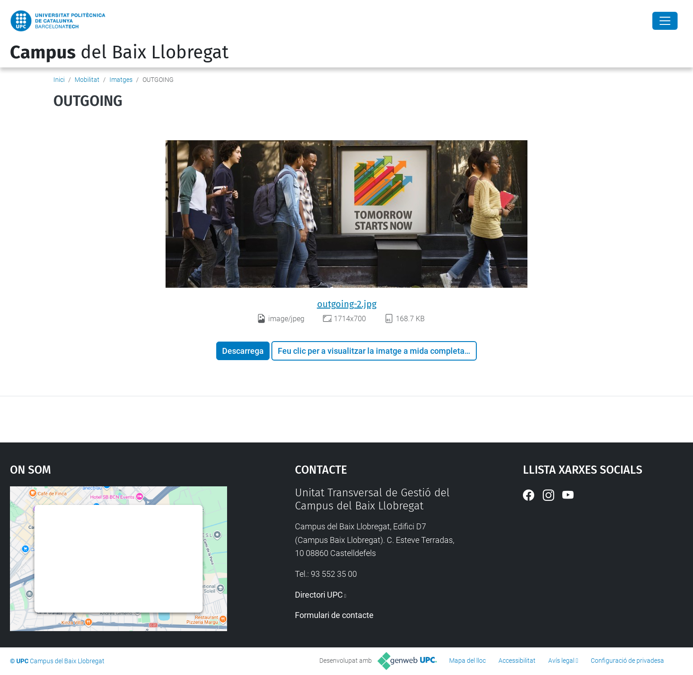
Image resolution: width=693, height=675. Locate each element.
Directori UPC (319, 594)
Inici (59, 79)
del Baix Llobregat (119, 52)
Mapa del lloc (467, 660)
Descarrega (243, 351)
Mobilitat (87, 79)
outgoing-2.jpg (346, 304)
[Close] (665, 21)
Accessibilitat (517, 660)
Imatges (121, 79)
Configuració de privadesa (627, 660)
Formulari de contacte (334, 615)
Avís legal (561, 660)
